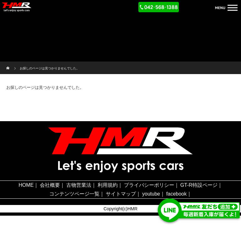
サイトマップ (121, 193)
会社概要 (50, 185)
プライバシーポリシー (149, 185)
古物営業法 (78, 185)
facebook (176, 193)
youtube (151, 193)
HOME (26, 185)
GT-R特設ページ (198, 185)
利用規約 (108, 185)
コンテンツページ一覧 (74, 193)
